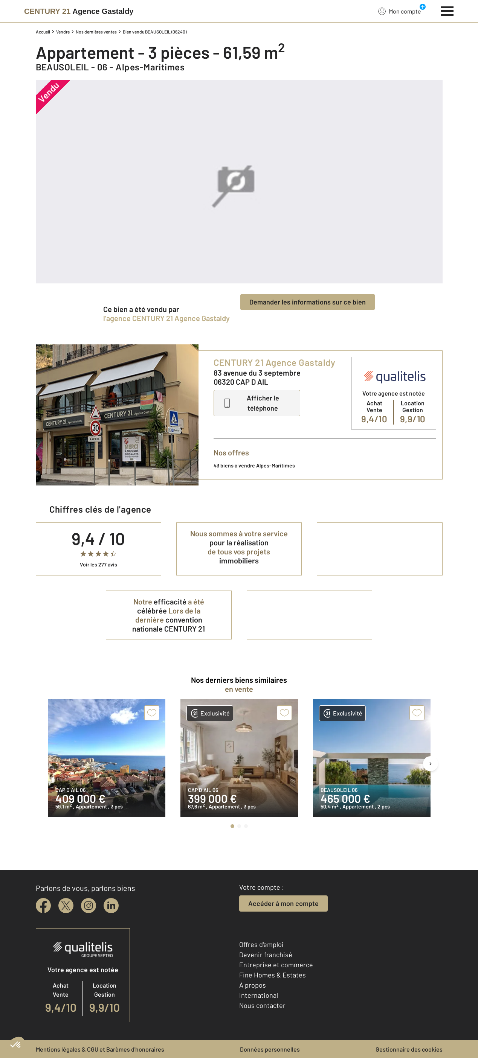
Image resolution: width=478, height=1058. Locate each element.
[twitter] (65, 905)
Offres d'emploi (261, 944)
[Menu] (447, 10)
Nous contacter (262, 1005)
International (258, 995)
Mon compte (399, 11)
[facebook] (43, 905)
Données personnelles (270, 1049)
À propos (252, 985)
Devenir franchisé (265, 954)
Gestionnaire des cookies (409, 1049)
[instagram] (88, 905)
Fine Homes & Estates (272, 975)
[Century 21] (79, 11)
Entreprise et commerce (276, 965)
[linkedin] (111, 905)
